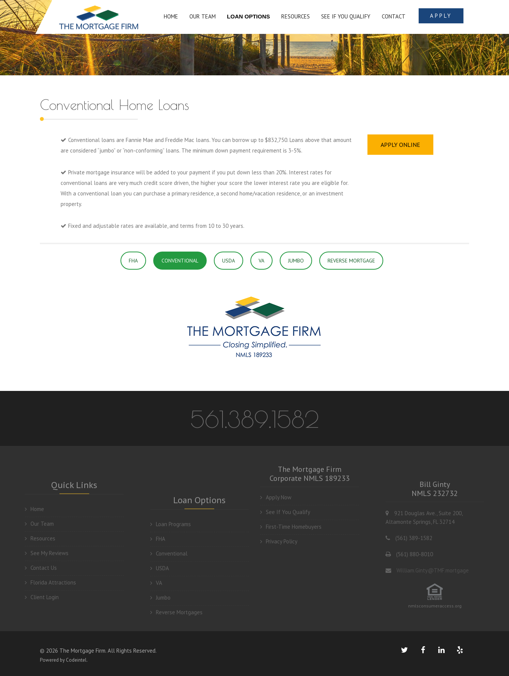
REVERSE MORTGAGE (351, 260)
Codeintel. (77, 660)
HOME (171, 16)
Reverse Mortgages (176, 618)
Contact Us (34, 567)
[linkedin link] (441, 650)
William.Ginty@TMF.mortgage (439, 570)
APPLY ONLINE (400, 144)
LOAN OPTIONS (248, 16)
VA (261, 260)
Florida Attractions (44, 582)
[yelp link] (459, 650)
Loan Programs (170, 530)
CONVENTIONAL (180, 260)
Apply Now (275, 490)
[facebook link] (422, 650)
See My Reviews (40, 553)
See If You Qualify (285, 505)
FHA (133, 260)
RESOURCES (295, 16)
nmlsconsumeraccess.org (441, 606)
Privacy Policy (278, 535)
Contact (393, 16)
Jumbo (160, 603)
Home (28, 509)
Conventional (168, 559)
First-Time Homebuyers (291, 520)
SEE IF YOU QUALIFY (345, 16)
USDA (228, 260)
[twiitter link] (404, 650)
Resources (33, 538)
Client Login (35, 597)
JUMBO (296, 260)
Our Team (32, 523)
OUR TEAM (202, 16)
